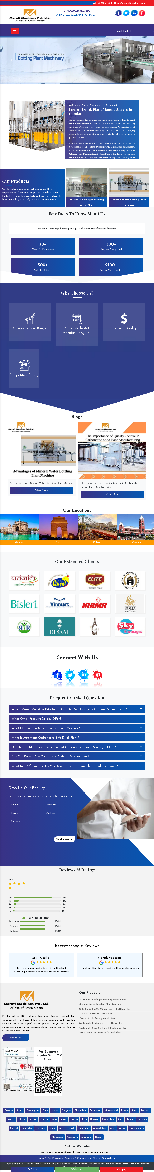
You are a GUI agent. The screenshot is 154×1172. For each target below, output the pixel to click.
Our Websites (109, 1158)
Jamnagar (86, 1137)
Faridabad (95, 1110)
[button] (11, 60)
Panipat (145, 1110)
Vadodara (72, 1137)
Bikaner (74, 1119)
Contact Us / (84, 1158)
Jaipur (52, 1128)
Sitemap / (70, 1158)
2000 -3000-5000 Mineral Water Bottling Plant (105, 1009)
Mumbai (19, 542)
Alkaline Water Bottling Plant (95, 1014)
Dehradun (26, 1128)
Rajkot (124, 1110)
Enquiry (121, 1169)
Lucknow (142, 1119)
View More (41, 490)
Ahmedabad (111, 1110)
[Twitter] (126, 13)
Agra (120, 1119)
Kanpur (130, 1119)
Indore (33, 1119)
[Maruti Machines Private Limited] (26, 1001)
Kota (84, 1119)
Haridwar (41, 1128)
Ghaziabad (80, 1110)
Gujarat (9, 1110)
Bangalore (84, 1128)
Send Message (64, 839)
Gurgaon (66, 1110)
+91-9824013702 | (102, 3)
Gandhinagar (136, 1128)
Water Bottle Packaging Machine (97, 1018)
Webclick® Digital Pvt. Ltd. (124, 1164)
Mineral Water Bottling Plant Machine (129, 203)
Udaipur (94, 1119)
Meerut (14, 1128)
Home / (42, 1158)
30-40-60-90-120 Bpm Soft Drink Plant (100, 1033)
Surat (134, 1110)
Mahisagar (58, 1137)
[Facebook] (118, 13)
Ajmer (63, 1119)
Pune (54, 1119)
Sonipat (11, 1119)
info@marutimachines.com (129, 3)
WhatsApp (77, 1169)
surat (112, 1128)
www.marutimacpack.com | (57, 1152)
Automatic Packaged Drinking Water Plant (86, 203)
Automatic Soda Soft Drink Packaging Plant (103, 1028)
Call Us (32, 1169)
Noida (55, 1110)
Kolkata (97, 542)
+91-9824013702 (77, 11)
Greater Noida (67, 1128)
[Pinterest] (142, 13)
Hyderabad (108, 1119)
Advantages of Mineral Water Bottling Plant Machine (41, 483)
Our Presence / (55, 1158)
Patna (19, 1110)
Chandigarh (32, 1110)
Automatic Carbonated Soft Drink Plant (101, 1023)
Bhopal (22, 1119)
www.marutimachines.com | (93, 1152)
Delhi (59, 542)
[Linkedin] (134, 13)
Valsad (122, 1128)
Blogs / (96, 1158)
